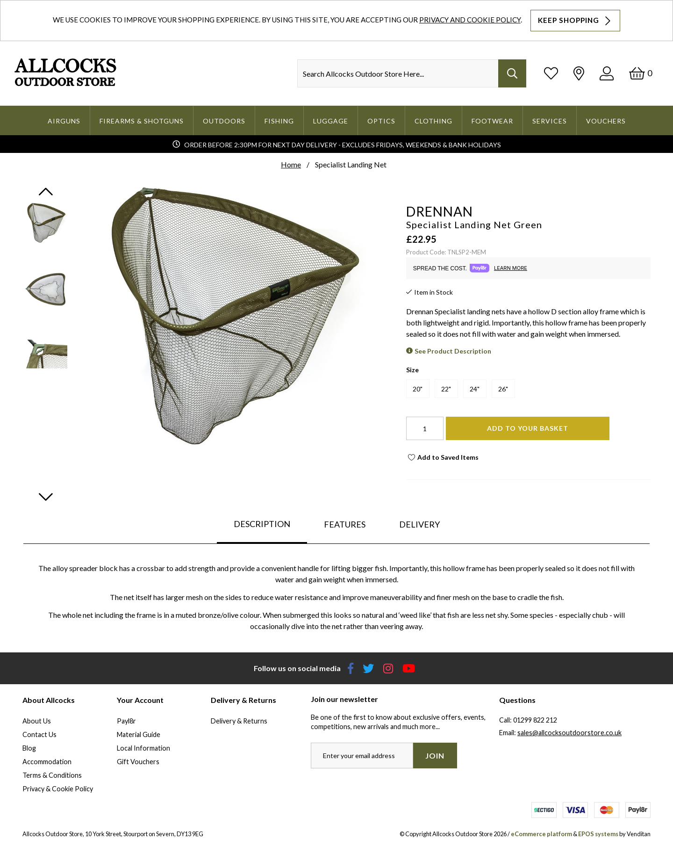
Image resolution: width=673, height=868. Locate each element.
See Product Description (453, 351)
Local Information (143, 748)
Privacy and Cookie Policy (470, 19)
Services (549, 121)
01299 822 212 (535, 720)
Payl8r (126, 721)
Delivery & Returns (239, 721)
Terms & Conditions (52, 775)
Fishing (279, 121)
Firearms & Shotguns (142, 121)
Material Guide (138, 734)
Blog (29, 748)
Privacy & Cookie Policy (57, 789)
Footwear (492, 121)
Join (434, 755)
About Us (36, 721)
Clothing (433, 121)
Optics (381, 121)
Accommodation (47, 762)
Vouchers (606, 121)
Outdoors (224, 121)
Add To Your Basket (527, 428)
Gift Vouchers (138, 762)
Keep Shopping (575, 20)
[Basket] (640, 73)
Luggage (330, 121)
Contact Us (39, 734)
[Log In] (607, 73)
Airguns (64, 121)
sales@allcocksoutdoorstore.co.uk (569, 733)
